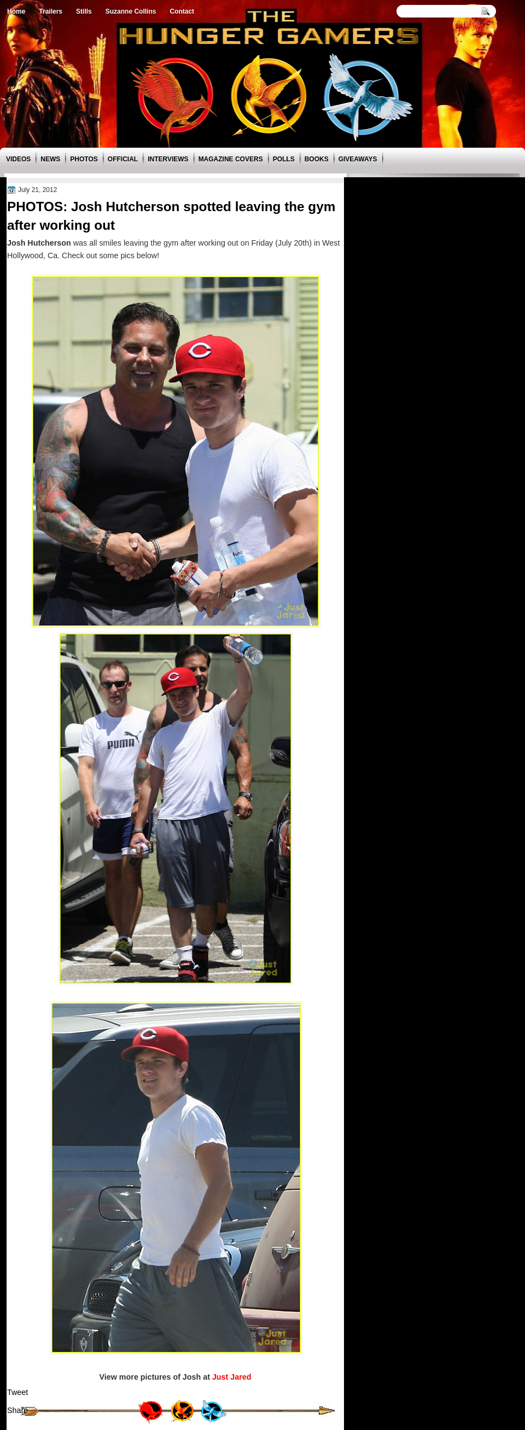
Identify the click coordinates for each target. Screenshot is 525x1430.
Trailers (50, 11)
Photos (83, 159)
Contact (182, 11)
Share (17, 1410)
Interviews (168, 159)
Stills (84, 11)
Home (16, 11)
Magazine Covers (231, 159)
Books (317, 159)
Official (123, 159)
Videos (18, 159)
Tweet (17, 1392)
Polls (284, 159)
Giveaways (358, 159)
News (50, 159)
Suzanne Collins (131, 11)
